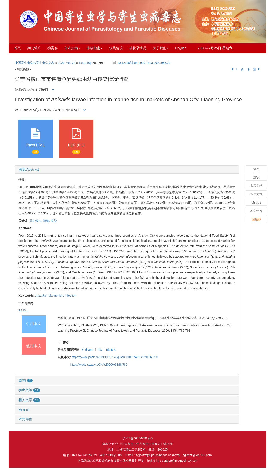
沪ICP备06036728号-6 (137, 438)
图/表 (25, 380)
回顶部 (256, 219)
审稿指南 (94, 48)
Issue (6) (85, 62)
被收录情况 (137, 48)
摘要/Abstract (28, 169)
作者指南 (72, 48)
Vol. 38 (70, 62)
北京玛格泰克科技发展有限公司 (111, 460)
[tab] (127, 170)
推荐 (66, 342)
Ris (100, 349)
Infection (70, 295)
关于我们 (161, 48)
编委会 (52, 48)
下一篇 (253, 69)
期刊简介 (34, 48)
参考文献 (29, 390)
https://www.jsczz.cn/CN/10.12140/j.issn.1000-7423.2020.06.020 (115, 357)
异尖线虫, (36, 220)
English (180, 48)
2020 (61, 62)
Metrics (24, 410)
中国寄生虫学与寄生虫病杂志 (34, 62)
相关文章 (29, 400)
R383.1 (23, 310)
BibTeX (111, 349)
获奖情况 (116, 48)
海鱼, (47, 220)
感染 (54, 220)
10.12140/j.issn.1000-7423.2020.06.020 (143, 62)
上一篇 (237, 69)
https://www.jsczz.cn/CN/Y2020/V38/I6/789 (98, 364)
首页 (17, 48)
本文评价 (25, 419)
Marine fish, (56, 295)
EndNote (87, 349)
